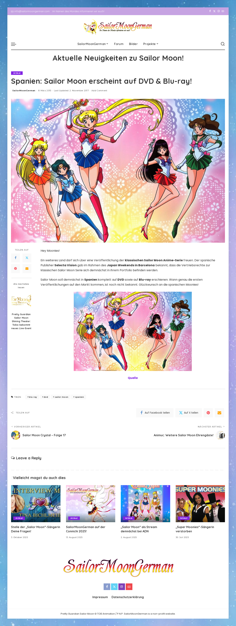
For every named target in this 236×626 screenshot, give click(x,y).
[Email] (26, 268)
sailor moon (61, 397)
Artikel (16, 73)
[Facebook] (210, 11)
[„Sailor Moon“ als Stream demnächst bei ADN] (145, 503)
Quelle (133, 378)
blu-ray (33, 397)
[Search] (223, 44)
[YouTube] (223, 11)
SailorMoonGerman (23, 90)
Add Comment (99, 90)
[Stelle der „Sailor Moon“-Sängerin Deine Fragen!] (35, 503)
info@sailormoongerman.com (30, 11)
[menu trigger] (15, 44)
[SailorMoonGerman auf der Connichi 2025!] (90, 503)
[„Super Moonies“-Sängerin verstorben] (200, 503)
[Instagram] (218, 11)
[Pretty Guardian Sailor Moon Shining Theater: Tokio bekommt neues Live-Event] (21, 301)
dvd (46, 397)
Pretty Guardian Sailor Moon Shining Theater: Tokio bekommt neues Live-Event (21, 321)
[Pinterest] (15, 268)
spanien (79, 397)
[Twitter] (214, 11)
